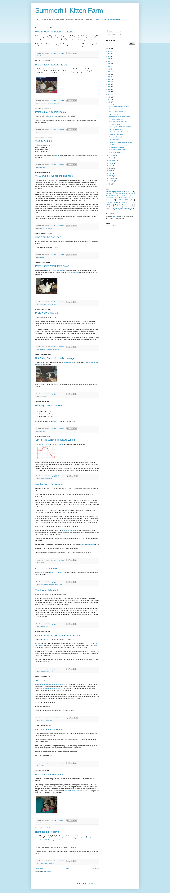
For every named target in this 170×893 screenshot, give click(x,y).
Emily (42, 572)
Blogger (93, 883)
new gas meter (80, 504)
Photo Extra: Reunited (46, 568)
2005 (109, 102)
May (110, 170)
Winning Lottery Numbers (48, 405)
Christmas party (52, 116)
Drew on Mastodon (111, 226)
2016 (109, 74)
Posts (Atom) (47, 871)
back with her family (56, 572)
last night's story (44, 444)
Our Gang (42, 56)
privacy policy (116, 216)
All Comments (111, 34)
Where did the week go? (48, 237)
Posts (109, 31)
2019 (109, 66)
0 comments (61, 53)
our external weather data (70, 530)
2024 (109, 54)
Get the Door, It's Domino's (49, 484)
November (112, 155)
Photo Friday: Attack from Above (52, 266)
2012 (109, 84)
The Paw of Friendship (47, 590)
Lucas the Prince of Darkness (126, 195)
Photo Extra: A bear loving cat (50, 112)
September (112, 160)
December (112, 104)
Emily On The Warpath (47, 313)
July (110, 165)
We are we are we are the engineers (54, 175)
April (110, 173)
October (111, 158)
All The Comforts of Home (49, 729)
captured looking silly (73, 272)
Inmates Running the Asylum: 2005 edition (57, 635)
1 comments (60, 225)
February (112, 178)
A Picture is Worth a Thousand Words (55, 439)
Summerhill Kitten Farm (69, 10)
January (111, 181)
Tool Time (40, 680)
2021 (109, 61)
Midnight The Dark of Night (112, 197)
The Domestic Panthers (113, 207)
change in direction (58, 444)
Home (67, 868)
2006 (109, 99)
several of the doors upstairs (52, 688)
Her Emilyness (44, 349)
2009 (109, 92)
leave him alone (69, 362)
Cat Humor (43, 584)
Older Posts (95, 868)
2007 (109, 97)
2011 (109, 87)
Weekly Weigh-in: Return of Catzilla (54, 31)
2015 (109, 76)
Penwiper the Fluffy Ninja (115, 202)
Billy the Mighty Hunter (46, 228)
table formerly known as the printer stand (51, 684)
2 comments (60, 164)
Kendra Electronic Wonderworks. (108, 20)
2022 (109, 59)
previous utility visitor (88, 545)
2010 (109, 89)
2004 (109, 184)
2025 (109, 51)
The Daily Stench (125, 205)
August (111, 163)
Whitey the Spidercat (53, 103)
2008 (109, 94)
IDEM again (46, 639)
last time (54, 38)
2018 (109, 69)
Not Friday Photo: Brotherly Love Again (55, 358)
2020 (109, 64)
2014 (109, 79)
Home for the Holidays (47, 831)
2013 (109, 82)
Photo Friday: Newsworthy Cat (51, 64)
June (110, 168)
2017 (109, 71)
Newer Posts (39, 868)
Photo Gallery (43, 103)
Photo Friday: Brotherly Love (50, 774)
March (111, 176)
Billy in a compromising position (56, 270)
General (42, 257)
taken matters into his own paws (74, 791)
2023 (109, 56)
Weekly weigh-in (43, 141)
